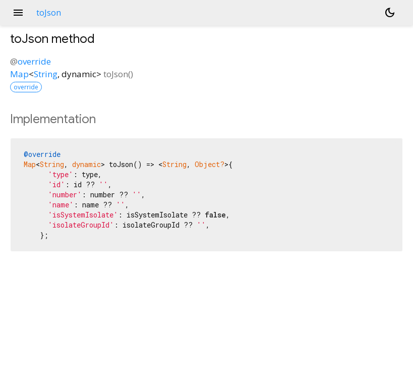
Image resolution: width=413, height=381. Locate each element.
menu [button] (18, 13)
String (45, 74)
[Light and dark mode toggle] (390, 13)
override (34, 61)
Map (19, 74)
